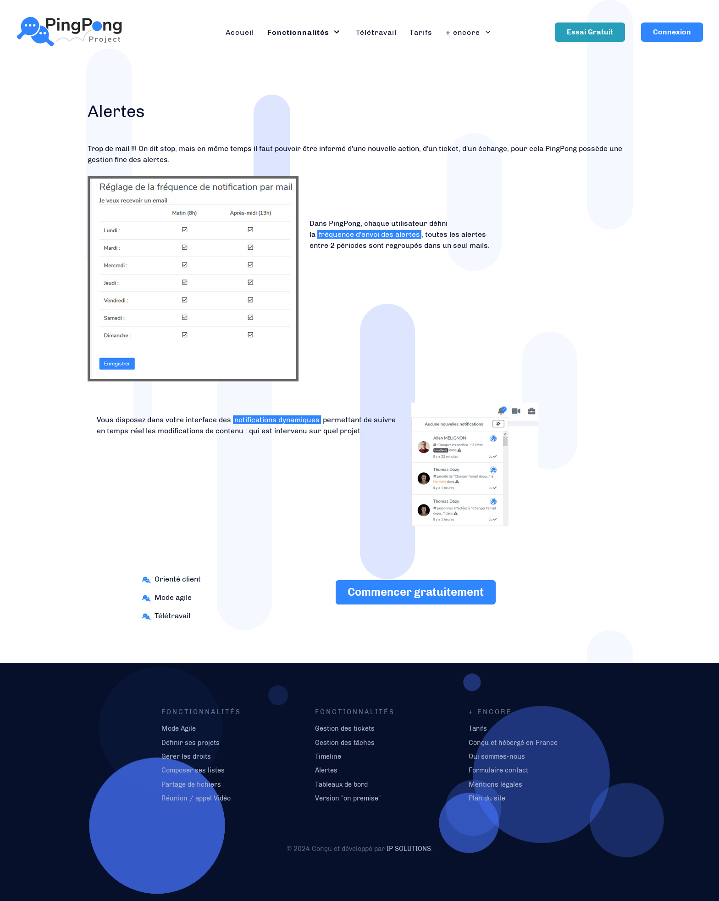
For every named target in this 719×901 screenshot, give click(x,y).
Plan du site (487, 798)
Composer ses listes (193, 770)
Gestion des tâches (345, 743)
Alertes (326, 770)
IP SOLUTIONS (409, 849)
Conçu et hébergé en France (513, 743)
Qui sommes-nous (497, 756)
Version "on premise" (348, 798)
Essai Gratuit (590, 32)
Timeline (328, 756)
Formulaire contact (498, 770)
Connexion (672, 32)
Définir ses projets (190, 743)
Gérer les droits (186, 756)
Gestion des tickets (345, 728)
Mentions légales (495, 784)
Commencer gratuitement (416, 592)
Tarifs (478, 728)
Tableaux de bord (341, 784)
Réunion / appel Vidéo (196, 798)
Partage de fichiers (191, 784)
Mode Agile (178, 728)
